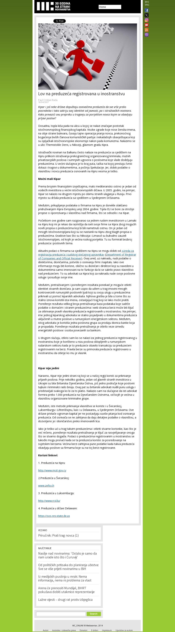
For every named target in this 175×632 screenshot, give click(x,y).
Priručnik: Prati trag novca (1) (58, 535)
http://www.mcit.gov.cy (52, 470)
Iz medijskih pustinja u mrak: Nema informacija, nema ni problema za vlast (64, 578)
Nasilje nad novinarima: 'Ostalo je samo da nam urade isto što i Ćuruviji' (67, 555)
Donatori (83, 630)
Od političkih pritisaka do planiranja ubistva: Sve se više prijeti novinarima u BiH (68, 567)
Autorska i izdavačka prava (64, 630)
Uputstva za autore (124, 630)
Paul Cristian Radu (48, 100)
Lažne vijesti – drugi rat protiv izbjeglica (65, 600)
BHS (147, 2)
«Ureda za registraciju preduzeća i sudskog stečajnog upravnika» (86, 252)
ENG (147, 4)
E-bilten (94, 630)
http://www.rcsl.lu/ (49, 500)
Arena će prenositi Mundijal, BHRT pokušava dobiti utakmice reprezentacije (66, 590)
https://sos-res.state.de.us (54, 516)
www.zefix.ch (46, 485)
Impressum (107, 630)
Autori (45, 630)
